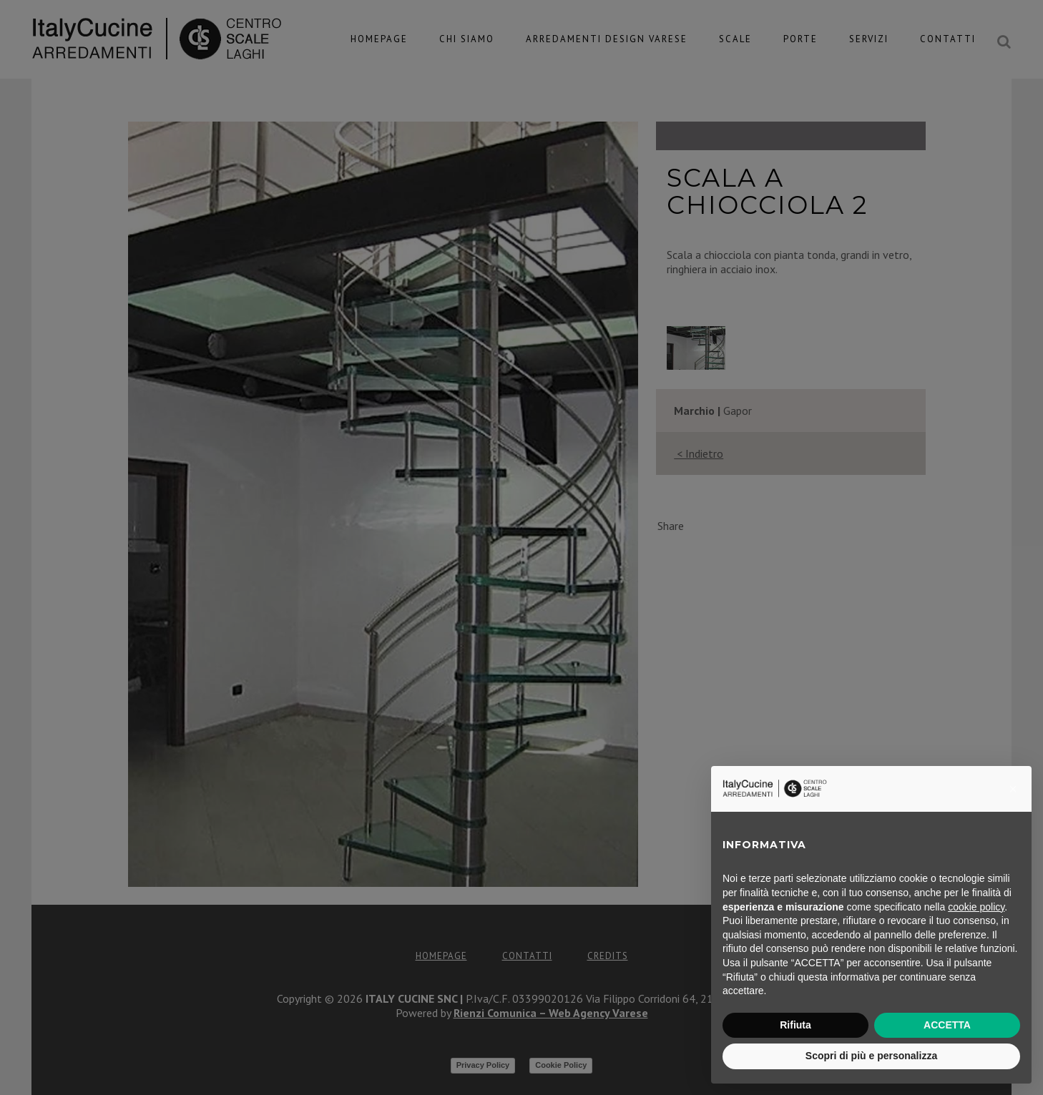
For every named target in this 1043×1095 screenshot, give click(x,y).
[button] (1013, 788)
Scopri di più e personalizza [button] (871, 1055)
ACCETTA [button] (947, 1025)
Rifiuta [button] (795, 1025)
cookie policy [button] (976, 907)
